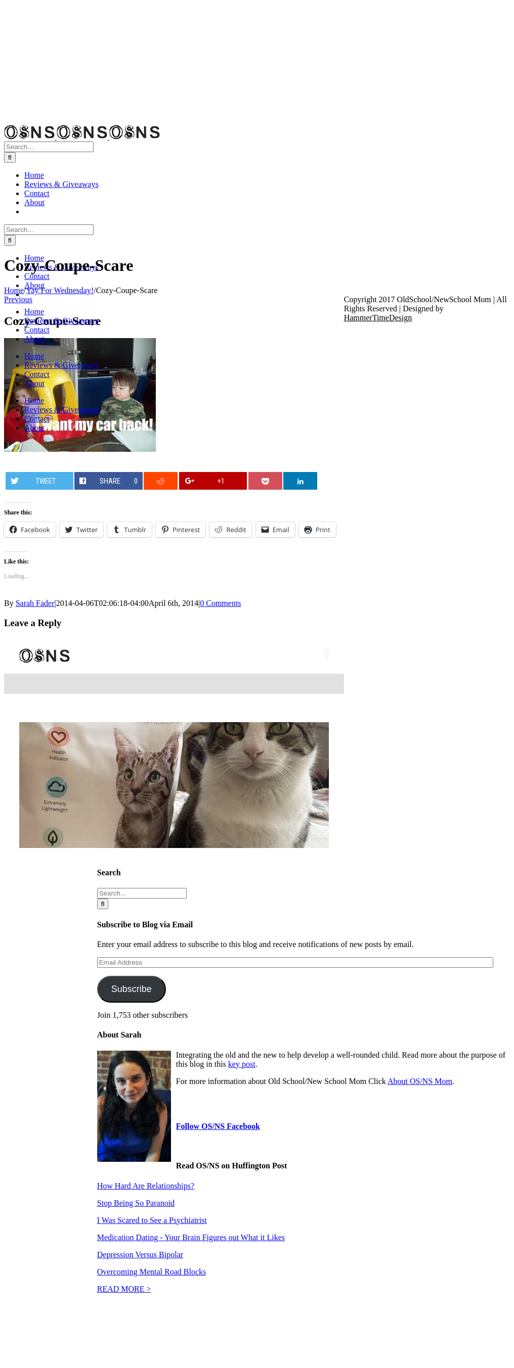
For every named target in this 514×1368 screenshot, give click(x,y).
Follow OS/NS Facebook (218, 1126)
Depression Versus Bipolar (140, 1254)
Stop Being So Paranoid (136, 1203)
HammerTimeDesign (378, 317)
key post (241, 1064)
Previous (18, 299)
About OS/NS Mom (420, 1081)
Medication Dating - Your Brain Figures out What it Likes (191, 1237)
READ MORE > (124, 1289)
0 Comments (220, 603)
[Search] (10, 157)
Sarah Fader (35, 603)
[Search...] (49, 146)
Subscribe (131, 989)
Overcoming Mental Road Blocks (151, 1271)
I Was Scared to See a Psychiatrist (152, 1220)
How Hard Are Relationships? (145, 1186)
